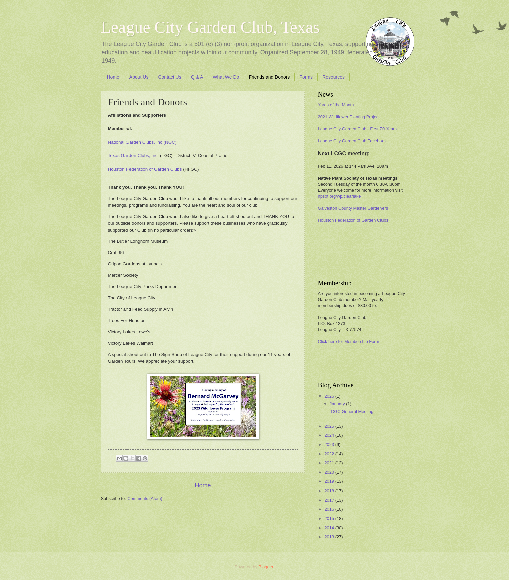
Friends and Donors (269, 77)
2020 (329, 472)
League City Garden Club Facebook (352, 140)
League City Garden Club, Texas (210, 27)
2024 (329, 435)
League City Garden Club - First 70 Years (357, 128)
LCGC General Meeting (351, 411)
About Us (139, 77)
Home (113, 77)
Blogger (266, 566)
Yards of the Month (336, 104)
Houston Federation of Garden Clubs (353, 220)
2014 (329, 527)
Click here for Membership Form (348, 341)
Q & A (197, 77)
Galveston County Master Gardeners (353, 208)
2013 (329, 536)
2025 (329, 426)
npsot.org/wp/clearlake (339, 196)
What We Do (226, 77)
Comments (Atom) (144, 498)
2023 (329, 444)
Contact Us (169, 77)
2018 (329, 490)
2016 (329, 509)
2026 (329, 396)
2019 (329, 481)
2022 (329, 453)
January (338, 403)
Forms (306, 77)
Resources (333, 77)
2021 (329, 462)
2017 (329, 500)
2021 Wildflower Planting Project (349, 116)
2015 (329, 518)
